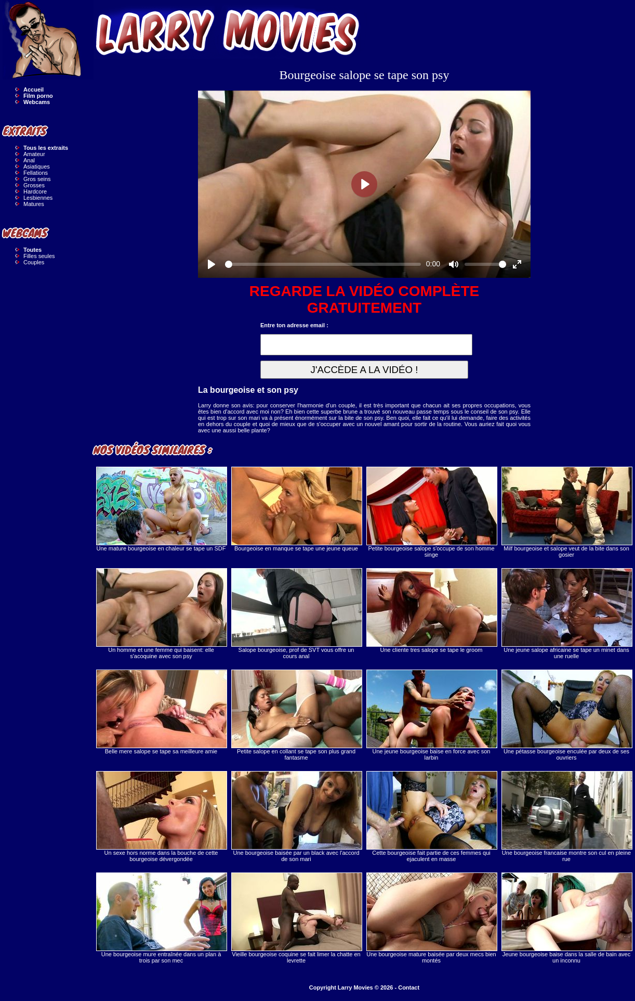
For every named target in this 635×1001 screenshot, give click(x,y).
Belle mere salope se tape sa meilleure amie (161, 712)
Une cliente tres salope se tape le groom (431, 610)
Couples (33, 262)
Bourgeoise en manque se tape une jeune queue (296, 509)
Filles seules (39, 256)
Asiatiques (36, 166)
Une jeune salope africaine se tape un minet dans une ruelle (566, 613)
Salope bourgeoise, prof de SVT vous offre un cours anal (296, 613)
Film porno (38, 96)
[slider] (323, 264)
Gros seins (37, 179)
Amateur (34, 154)
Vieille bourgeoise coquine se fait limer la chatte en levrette (296, 918)
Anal (29, 160)
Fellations (35, 173)
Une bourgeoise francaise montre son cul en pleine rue (566, 816)
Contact (408, 987)
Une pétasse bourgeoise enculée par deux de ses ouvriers (566, 715)
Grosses (34, 185)
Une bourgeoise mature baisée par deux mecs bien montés (431, 918)
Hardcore (35, 191)
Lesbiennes (37, 198)
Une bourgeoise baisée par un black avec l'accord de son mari (296, 816)
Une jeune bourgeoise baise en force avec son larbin (431, 715)
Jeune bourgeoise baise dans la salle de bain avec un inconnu (566, 918)
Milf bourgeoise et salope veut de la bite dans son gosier (566, 512)
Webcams (36, 102)
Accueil (33, 89)
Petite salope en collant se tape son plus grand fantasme (296, 715)
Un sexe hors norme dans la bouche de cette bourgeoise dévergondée (161, 816)
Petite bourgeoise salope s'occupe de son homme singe (431, 512)
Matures (33, 204)
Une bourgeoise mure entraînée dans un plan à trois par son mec (161, 918)
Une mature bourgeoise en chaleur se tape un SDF (161, 509)
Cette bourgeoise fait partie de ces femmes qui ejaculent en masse (431, 816)
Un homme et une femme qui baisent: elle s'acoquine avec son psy (161, 613)
